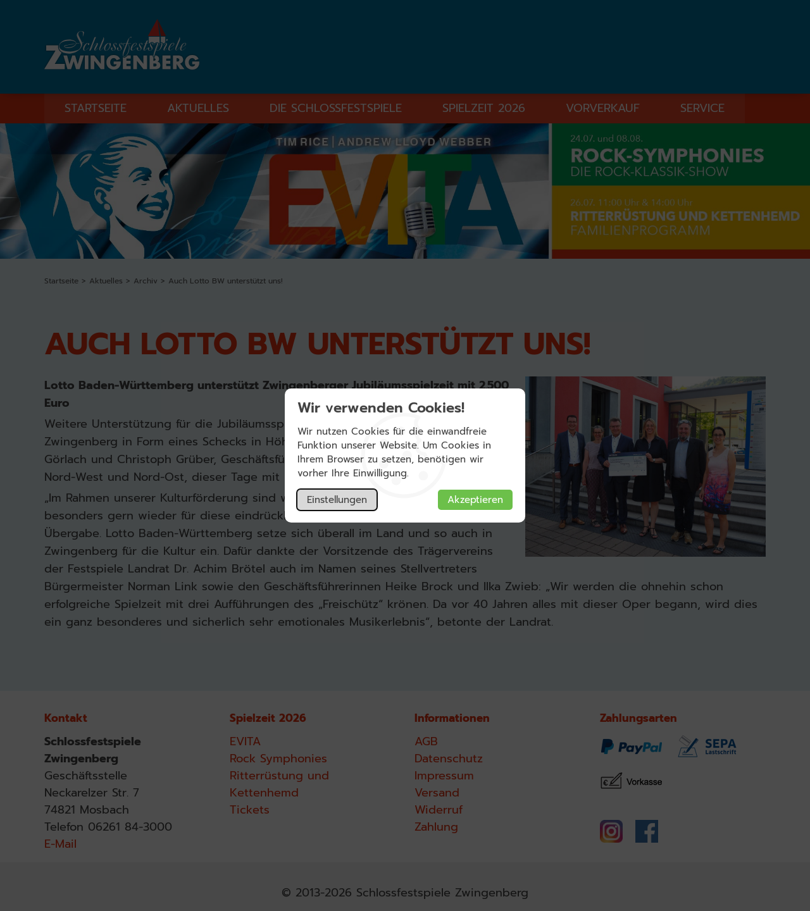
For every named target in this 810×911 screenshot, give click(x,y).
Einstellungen (337, 500)
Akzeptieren (475, 500)
